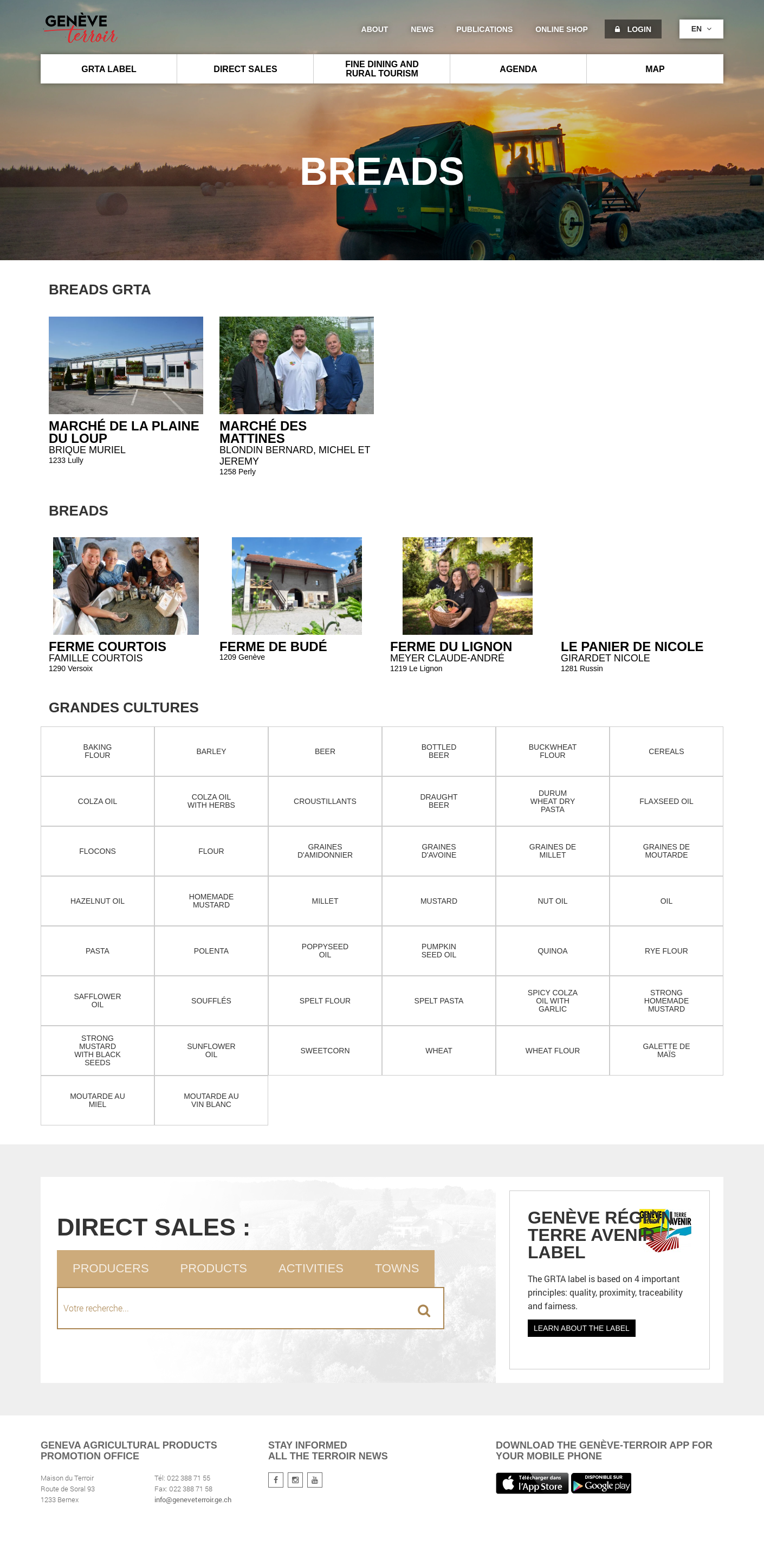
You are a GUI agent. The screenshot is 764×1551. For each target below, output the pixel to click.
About (375, 29)
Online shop (561, 29)
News (422, 29)
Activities (311, 1268)
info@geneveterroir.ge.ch (192, 1499)
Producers (111, 1268)
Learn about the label (582, 1328)
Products (213, 1268)
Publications (484, 29)
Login (633, 29)
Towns (397, 1268)
